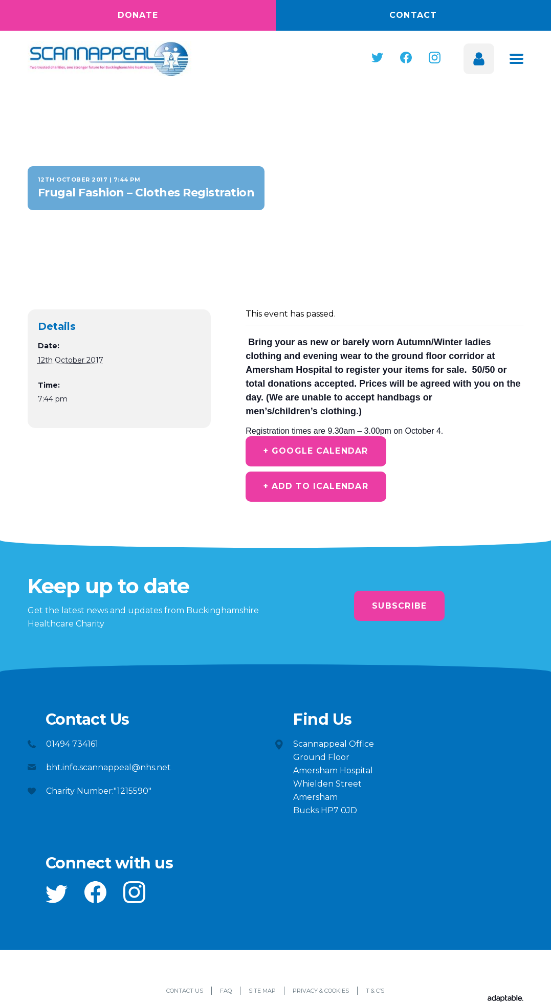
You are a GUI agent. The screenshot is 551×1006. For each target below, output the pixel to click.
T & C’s (375, 992)
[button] (377, 57)
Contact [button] (413, 15)
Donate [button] (138, 15)
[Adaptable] (505, 1000)
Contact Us (184, 992)
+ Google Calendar (317, 451)
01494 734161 (72, 745)
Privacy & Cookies (321, 992)
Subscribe (399, 607)
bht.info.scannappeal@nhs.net (108, 768)
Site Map (262, 992)
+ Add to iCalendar (318, 487)
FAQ (226, 992)
